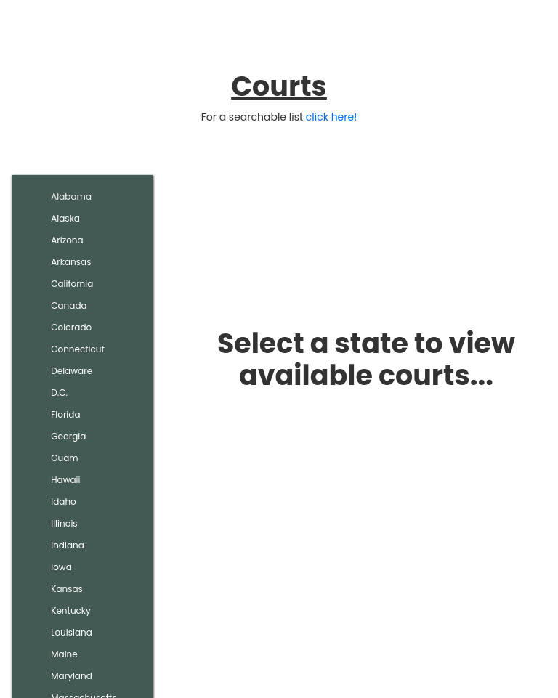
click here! (331, 117)
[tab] (81, 197)
